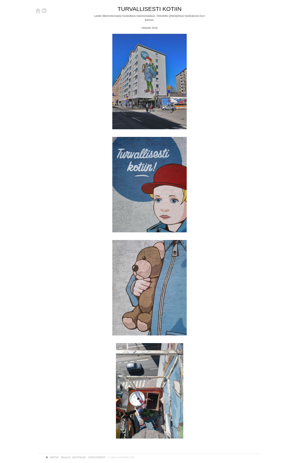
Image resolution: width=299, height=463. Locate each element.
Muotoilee (79, 457)
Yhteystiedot (97, 457)
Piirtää (54, 457)
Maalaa (66, 457)
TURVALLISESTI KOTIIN (149, 9)
